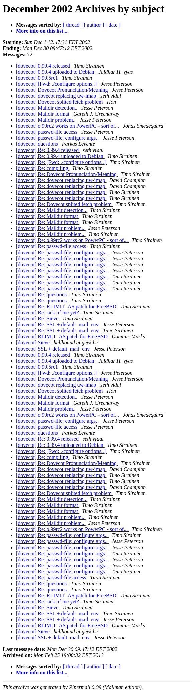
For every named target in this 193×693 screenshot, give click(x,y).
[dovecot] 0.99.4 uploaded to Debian (56, 72)
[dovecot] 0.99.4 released (43, 66)
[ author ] (94, 25)
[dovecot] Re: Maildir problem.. (51, 228)
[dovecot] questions (37, 144)
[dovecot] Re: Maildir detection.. (51, 210)
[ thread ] (73, 25)
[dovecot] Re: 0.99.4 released (48, 150)
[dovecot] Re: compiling (42, 168)
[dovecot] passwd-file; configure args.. (58, 138)
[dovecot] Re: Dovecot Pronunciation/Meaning (67, 174)
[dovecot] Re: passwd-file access (51, 246)
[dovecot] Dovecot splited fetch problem (60, 102)
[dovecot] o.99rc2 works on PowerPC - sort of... (68, 126)
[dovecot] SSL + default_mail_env (53, 349)
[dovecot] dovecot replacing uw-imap (57, 96)
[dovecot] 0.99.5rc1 (37, 78)
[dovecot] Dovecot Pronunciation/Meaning (62, 90)
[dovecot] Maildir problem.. (46, 120)
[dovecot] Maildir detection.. (47, 108)
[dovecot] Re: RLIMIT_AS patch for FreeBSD (67, 306)
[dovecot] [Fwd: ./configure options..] (57, 84)
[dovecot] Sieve (33, 342)
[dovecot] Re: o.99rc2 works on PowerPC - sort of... (72, 240)
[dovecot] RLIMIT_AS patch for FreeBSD (62, 336)
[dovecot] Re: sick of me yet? (48, 312)
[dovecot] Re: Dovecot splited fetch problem (64, 204)
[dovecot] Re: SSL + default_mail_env (58, 324)
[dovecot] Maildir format (43, 114)
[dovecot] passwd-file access (47, 132)
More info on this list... (41, 31)
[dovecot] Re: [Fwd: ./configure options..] (61, 162)
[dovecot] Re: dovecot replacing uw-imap (61, 180)
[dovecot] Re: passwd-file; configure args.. (62, 252)
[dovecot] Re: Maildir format (47, 216)
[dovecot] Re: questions (42, 294)
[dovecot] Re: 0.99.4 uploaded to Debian (60, 156)
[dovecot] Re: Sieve (38, 318)
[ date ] (112, 25)
